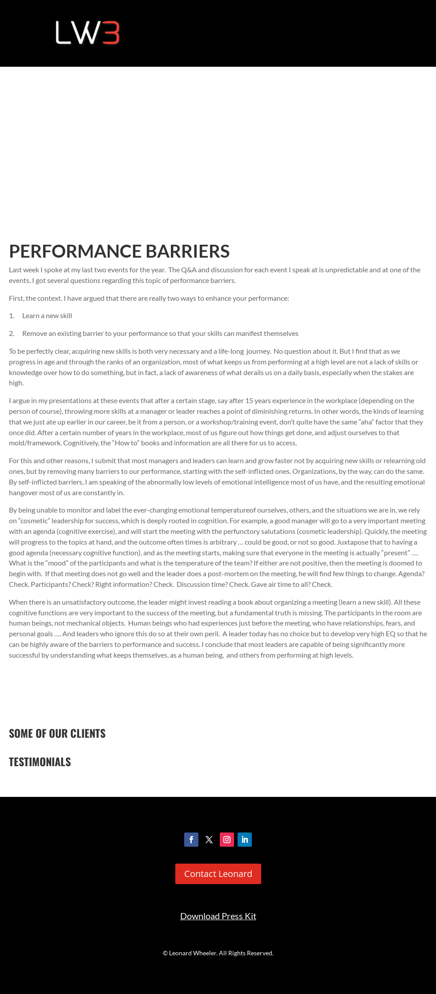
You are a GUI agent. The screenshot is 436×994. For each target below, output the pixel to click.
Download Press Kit (218, 916)
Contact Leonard (218, 874)
